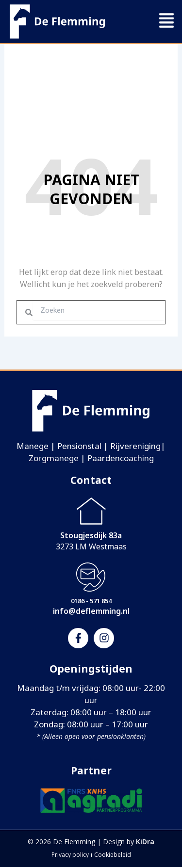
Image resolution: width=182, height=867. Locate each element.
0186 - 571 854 (91, 600)
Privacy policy (70, 855)
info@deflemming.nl (91, 611)
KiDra (145, 841)
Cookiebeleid (112, 855)
